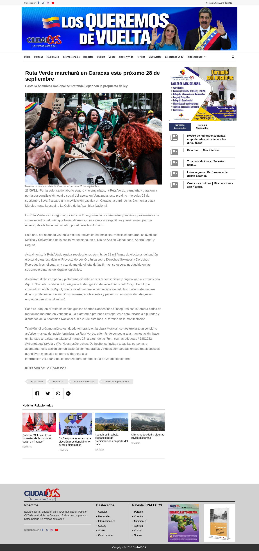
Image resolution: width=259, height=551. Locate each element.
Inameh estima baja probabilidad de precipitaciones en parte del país (111, 439)
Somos (138, 535)
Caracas (38, 57)
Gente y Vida (126, 57)
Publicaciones (194, 57)
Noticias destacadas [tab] (180, 126)
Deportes (88, 57)
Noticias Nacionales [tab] (202, 126)
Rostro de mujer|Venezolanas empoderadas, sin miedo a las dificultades (206, 139)
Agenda (138, 525)
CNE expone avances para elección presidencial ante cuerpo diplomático (75, 441)
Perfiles (141, 57)
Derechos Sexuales (84, 381)
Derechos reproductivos (117, 381)
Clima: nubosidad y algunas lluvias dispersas (147, 436)
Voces (112, 57)
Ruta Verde (37, 381)
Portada (138, 511)
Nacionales (53, 57)
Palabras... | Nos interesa (203, 150)
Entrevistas (155, 57)
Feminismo (58, 381)
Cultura (101, 57)
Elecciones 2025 (174, 57)
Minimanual (140, 521)
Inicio (27, 57)
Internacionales (71, 57)
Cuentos (139, 516)
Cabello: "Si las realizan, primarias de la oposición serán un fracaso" (37, 438)
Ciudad (138, 530)
